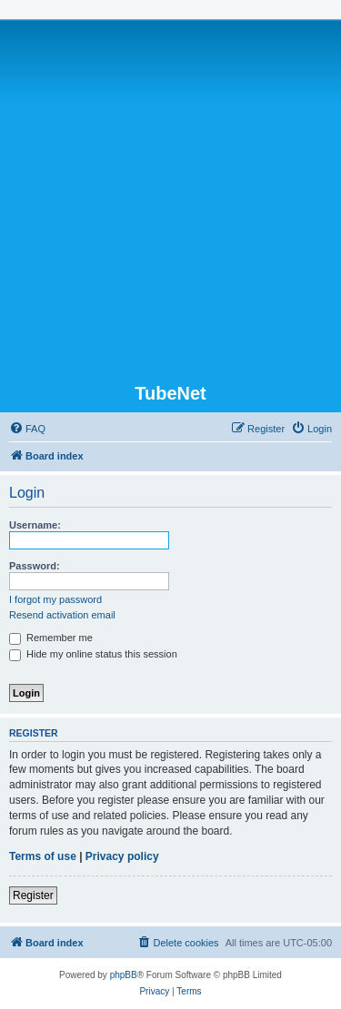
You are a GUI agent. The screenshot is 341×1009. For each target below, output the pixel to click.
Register (33, 895)
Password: (34, 565)
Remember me (51, 637)
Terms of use (42, 856)
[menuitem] (27, 429)
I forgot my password (55, 599)
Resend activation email (62, 614)
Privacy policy (122, 856)
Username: (35, 524)
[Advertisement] (170, 203)
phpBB (123, 975)
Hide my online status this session (93, 653)
